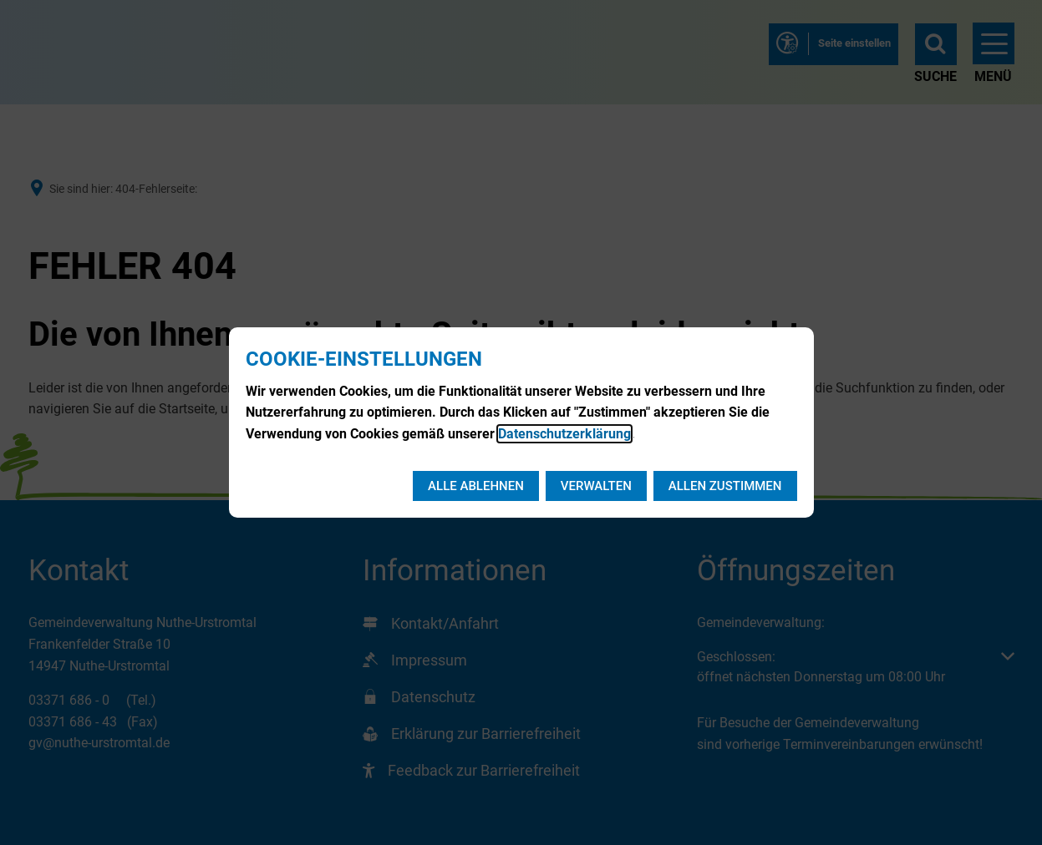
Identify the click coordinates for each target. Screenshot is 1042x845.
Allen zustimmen (725, 485)
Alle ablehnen (476, 485)
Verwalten (596, 485)
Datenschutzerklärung (564, 434)
